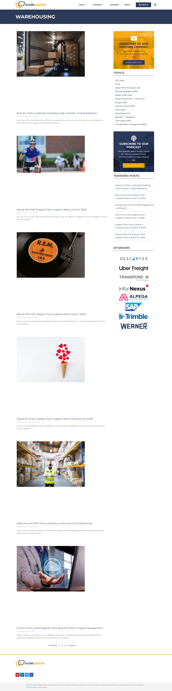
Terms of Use (30, 687)
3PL (117, 80)
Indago (118, 102)
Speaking (114, 5)
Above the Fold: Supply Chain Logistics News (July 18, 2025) (52, 209)
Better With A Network (125, 87)
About (129, 4)
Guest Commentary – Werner (128, 98)
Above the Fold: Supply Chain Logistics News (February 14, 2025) (55, 418)
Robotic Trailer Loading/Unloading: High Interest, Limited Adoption (57, 113)
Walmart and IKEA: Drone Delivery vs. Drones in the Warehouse (55, 523)
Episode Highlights (123, 91)
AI (116, 84)
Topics (83, 4)
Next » (73, 645)
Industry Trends (122, 106)
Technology (120, 120)
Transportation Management (128, 124)
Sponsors (98, 4)
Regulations (120, 113)
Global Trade (121, 95)
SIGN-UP (144, 5)
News (118, 109)
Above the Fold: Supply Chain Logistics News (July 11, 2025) (51, 314)
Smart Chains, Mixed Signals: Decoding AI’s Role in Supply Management (60, 628)
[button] (155, 4)
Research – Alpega (123, 117)
